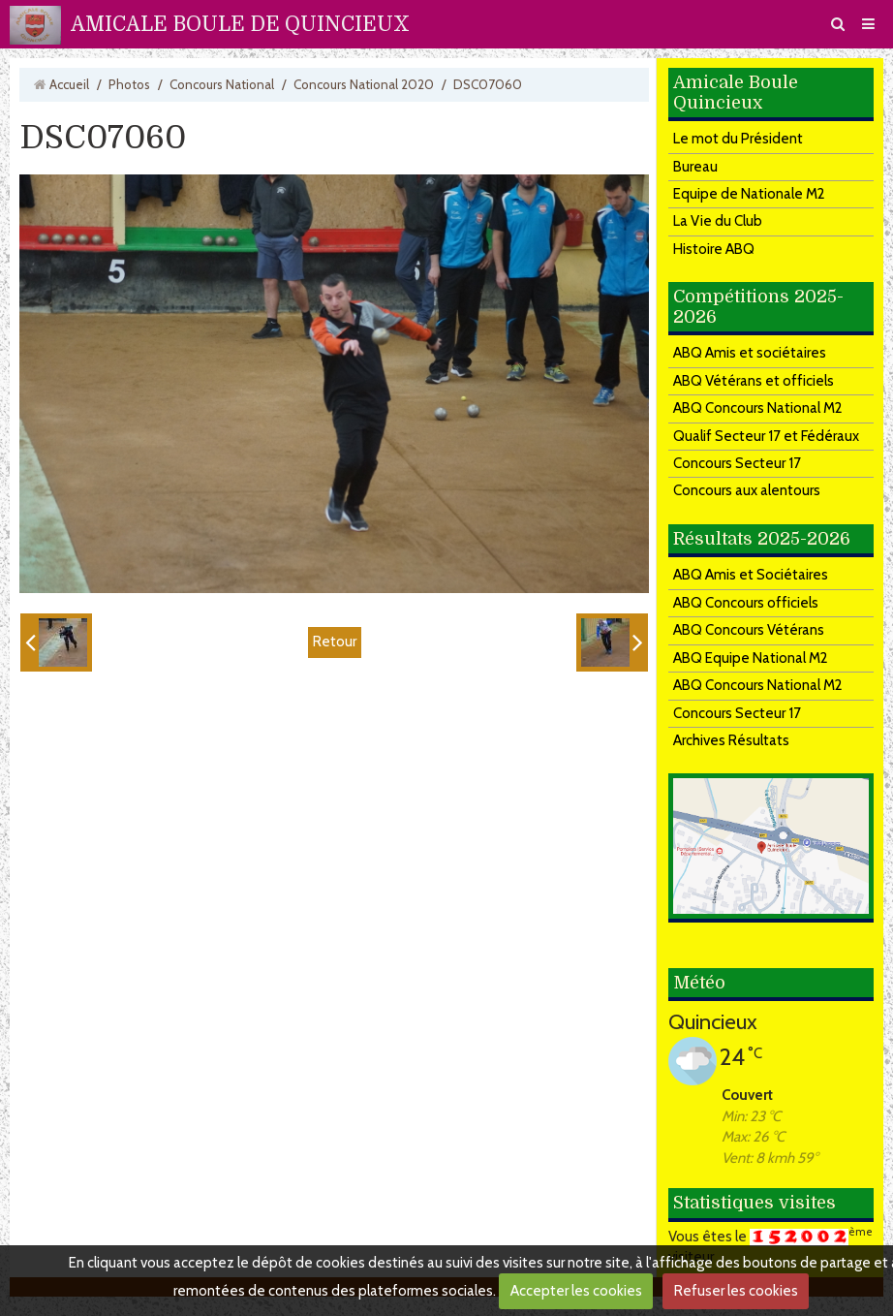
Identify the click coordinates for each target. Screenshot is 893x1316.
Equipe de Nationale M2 (749, 194)
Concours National (221, 84)
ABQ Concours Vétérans (748, 630)
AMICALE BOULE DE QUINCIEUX (240, 24)
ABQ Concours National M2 (758, 408)
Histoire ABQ (713, 249)
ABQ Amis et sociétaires (749, 352)
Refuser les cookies (736, 1291)
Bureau (695, 166)
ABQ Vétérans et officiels (753, 381)
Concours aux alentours (746, 490)
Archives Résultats (731, 740)
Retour (334, 641)
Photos (129, 84)
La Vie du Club (717, 221)
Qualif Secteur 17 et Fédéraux (766, 436)
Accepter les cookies (576, 1291)
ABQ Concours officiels (745, 602)
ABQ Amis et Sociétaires (750, 574)
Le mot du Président (738, 138)
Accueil (69, 84)
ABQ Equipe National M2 (750, 658)
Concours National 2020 (363, 84)
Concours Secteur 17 (737, 463)
